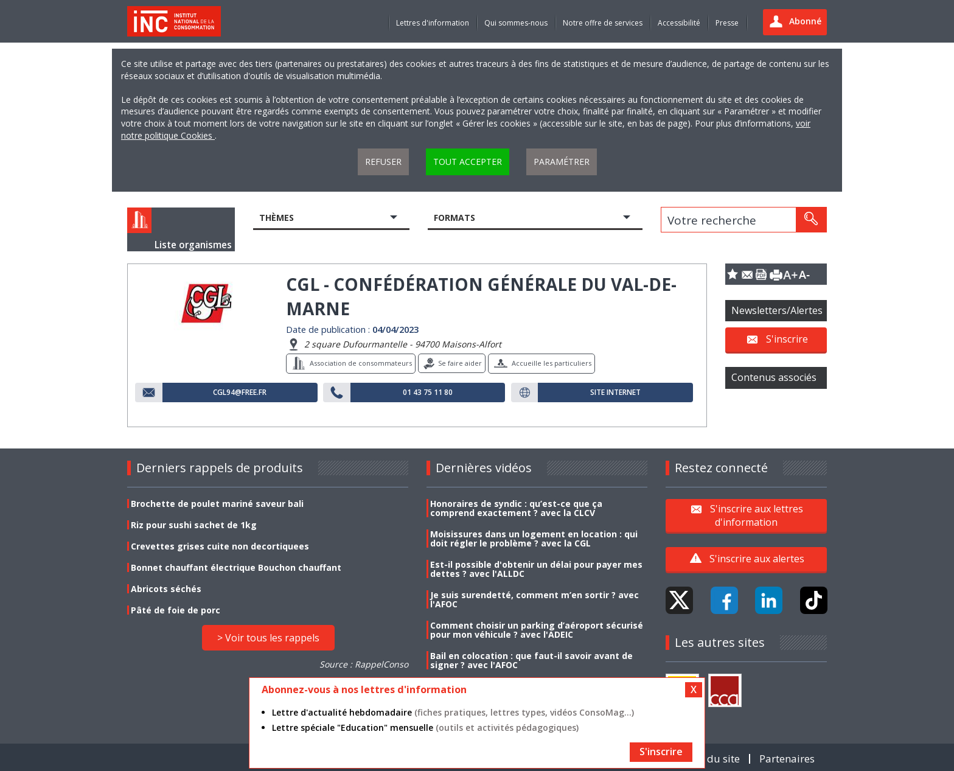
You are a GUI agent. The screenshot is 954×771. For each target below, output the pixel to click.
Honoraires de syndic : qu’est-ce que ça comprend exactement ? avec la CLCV (516, 508)
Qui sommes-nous (516, 23)
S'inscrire (787, 339)
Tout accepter (467, 161)
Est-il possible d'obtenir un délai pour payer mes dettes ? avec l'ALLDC (536, 569)
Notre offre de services (602, 23)
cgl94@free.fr (239, 392)
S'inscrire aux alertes (756, 558)
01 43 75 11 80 (428, 392)
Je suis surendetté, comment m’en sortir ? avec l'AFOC (534, 599)
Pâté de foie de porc (175, 610)
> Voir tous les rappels (268, 637)
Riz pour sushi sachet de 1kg (194, 525)
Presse (727, 23)
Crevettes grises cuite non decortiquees (220, 546)
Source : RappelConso (363, 664)
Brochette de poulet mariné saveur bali (217, 503)
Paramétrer (562, 161)
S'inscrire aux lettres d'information (756, 514)
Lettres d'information (432, 23)
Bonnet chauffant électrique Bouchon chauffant (236, 567)
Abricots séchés (166, 589)
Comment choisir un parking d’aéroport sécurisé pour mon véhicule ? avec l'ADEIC (536, 629)
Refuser (383, 161)
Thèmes (276, 217)
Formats (454, 217)
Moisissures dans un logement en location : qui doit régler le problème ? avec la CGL (534, 538)
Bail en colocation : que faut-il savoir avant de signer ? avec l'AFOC (531, 660)
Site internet (615, 392)
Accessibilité (679, 23)
